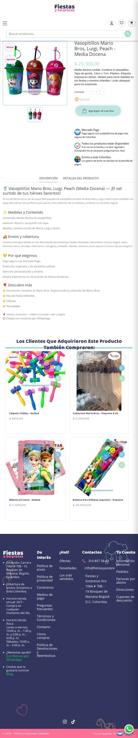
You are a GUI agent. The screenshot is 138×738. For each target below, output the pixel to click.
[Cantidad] (90, 92)
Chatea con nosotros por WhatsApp (28, 318)
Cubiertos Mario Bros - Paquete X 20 (95, 413)
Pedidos (122, 571)
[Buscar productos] (69, 34)
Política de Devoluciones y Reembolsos (46, 650)
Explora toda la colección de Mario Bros (75, 290)
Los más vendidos (66, 577)
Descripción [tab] (48, 178)
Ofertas (11, 301)
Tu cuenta (125, 552)
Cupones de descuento (125, 598)
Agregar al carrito (98, 111)
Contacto (43, 627)
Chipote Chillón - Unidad (24, 413)
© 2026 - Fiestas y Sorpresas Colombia (26, 733)
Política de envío (45, 567)
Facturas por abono (125, 580)
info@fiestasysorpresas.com (106, 568)
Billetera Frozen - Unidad (24, 500)
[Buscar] (128, 34)
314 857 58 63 (98, 561)
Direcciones (125, 589)
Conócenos (45, 587)
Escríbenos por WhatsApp (17, 657)
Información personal (125, 562)
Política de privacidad (45, 578)
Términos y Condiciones (46, 617)
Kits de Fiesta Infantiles (20, 295)
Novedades (13, 306)
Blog (9, 674)
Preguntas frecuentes (45, 607)
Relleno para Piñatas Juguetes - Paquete (98, 500)
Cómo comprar (43, 635)
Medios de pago (45, 596)
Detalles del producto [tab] (81, 178)
